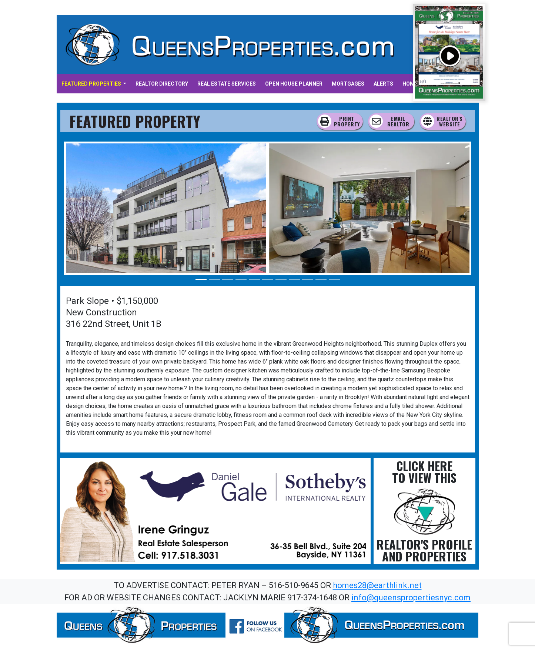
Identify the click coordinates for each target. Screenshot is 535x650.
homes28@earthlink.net (377, 585)
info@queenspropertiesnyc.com (411, 597)
